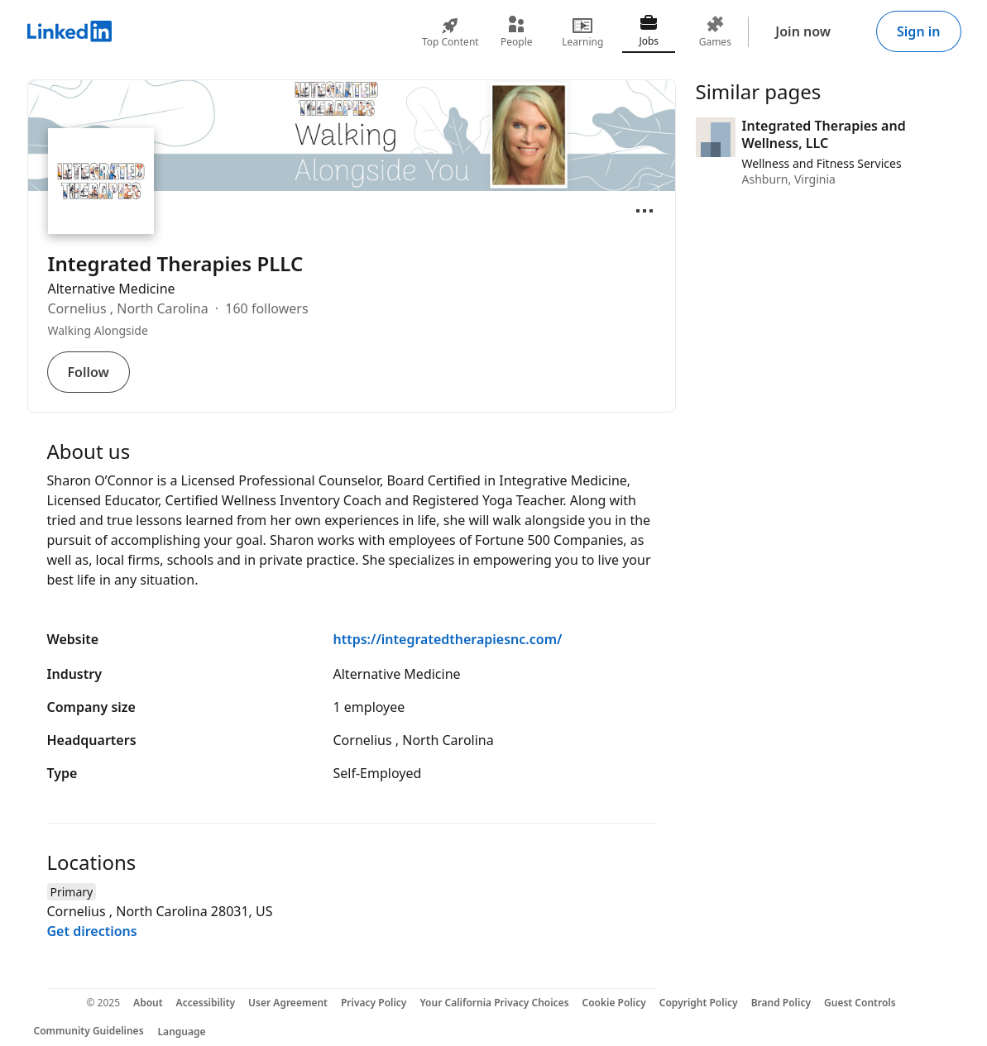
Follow (88, 372)
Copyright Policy (698, 1003)
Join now (803, 31)
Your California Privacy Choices (493, 1003)
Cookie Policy (614, 1003)
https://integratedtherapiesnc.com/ (448, 639)
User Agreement (288, 1003)
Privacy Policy (373, 1003)
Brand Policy (781, 1003)
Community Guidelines (89, 1031)
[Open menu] (644, 210)
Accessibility (206, 1003)
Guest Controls (860, 1003)
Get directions (92, 931)
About (148, 1003)
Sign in (918, 31)
